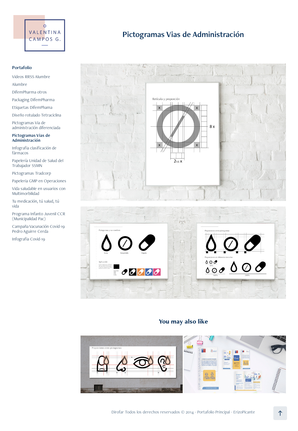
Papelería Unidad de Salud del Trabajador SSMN (37, 163)
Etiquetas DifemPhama (32, 107)
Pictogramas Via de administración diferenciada (36, 125)
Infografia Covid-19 (28, 239)
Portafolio (22, 67)
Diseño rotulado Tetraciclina (36, 115)
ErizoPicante (244, 412)
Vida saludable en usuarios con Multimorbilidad (38, 191)
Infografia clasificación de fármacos (34, 150)
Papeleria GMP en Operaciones (39, 181)
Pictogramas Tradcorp (31, 173)
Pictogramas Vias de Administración (31, 137)
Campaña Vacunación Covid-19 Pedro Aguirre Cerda (38, 228)
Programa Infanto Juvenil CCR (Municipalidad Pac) (38, 216)
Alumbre (19, 84)
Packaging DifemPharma (33, 100)
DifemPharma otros (29, 92)
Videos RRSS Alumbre (31, 77)
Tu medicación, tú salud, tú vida (35, 203)
